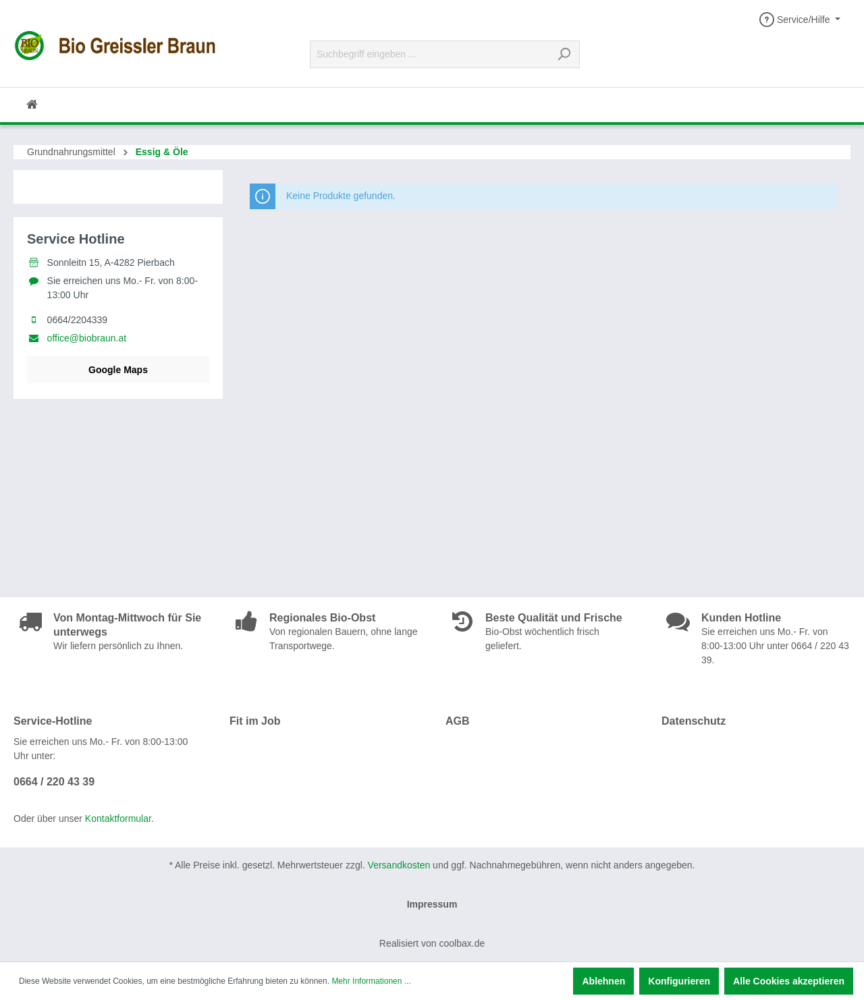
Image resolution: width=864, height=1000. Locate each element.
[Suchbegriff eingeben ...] (429, 54)
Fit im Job (255, 721)
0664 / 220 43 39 (54, 781)
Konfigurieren (679, 981)
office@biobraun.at (86, 338)
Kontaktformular (118, 818)
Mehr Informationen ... (370, 981)
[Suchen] (564, 54)
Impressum (432, 904)
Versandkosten (399, 865)
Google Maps (118, 369)
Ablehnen (603, 981)
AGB (458, 721)
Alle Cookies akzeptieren (788, 981)
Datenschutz (694, 721)
